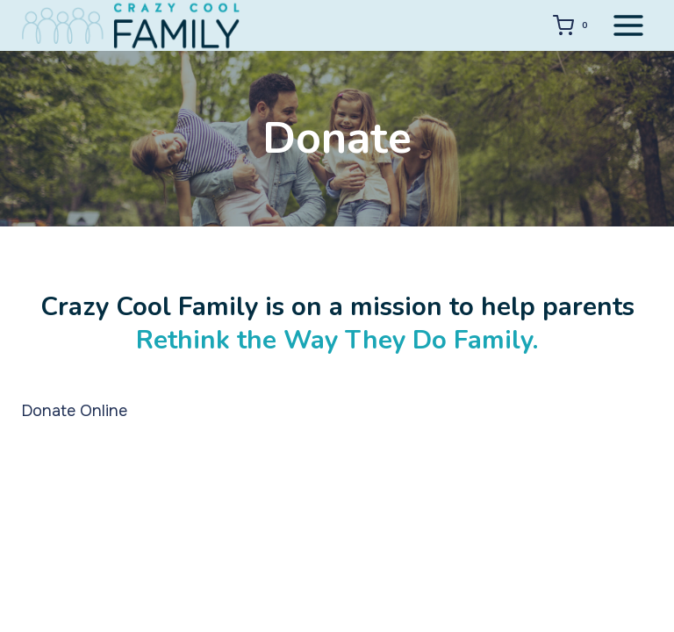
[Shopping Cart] (573, 25)
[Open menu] (628, 25)
